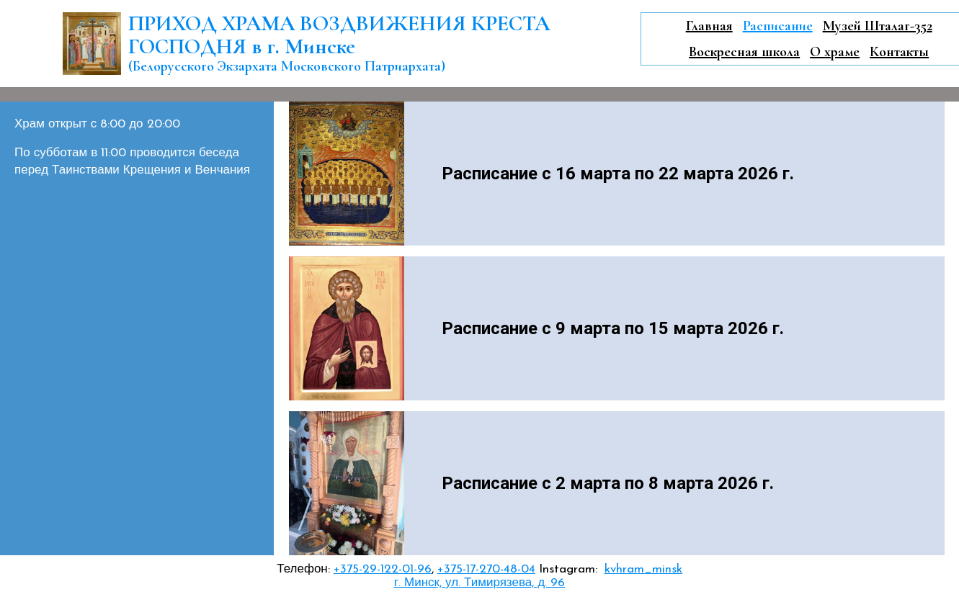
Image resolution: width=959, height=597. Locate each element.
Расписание (778, 26)
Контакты (899, 51)
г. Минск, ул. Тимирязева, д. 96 (479, 583)
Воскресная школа (744, 51)
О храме (835, 51)
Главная (709, 26)
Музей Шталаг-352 (877, 26)
